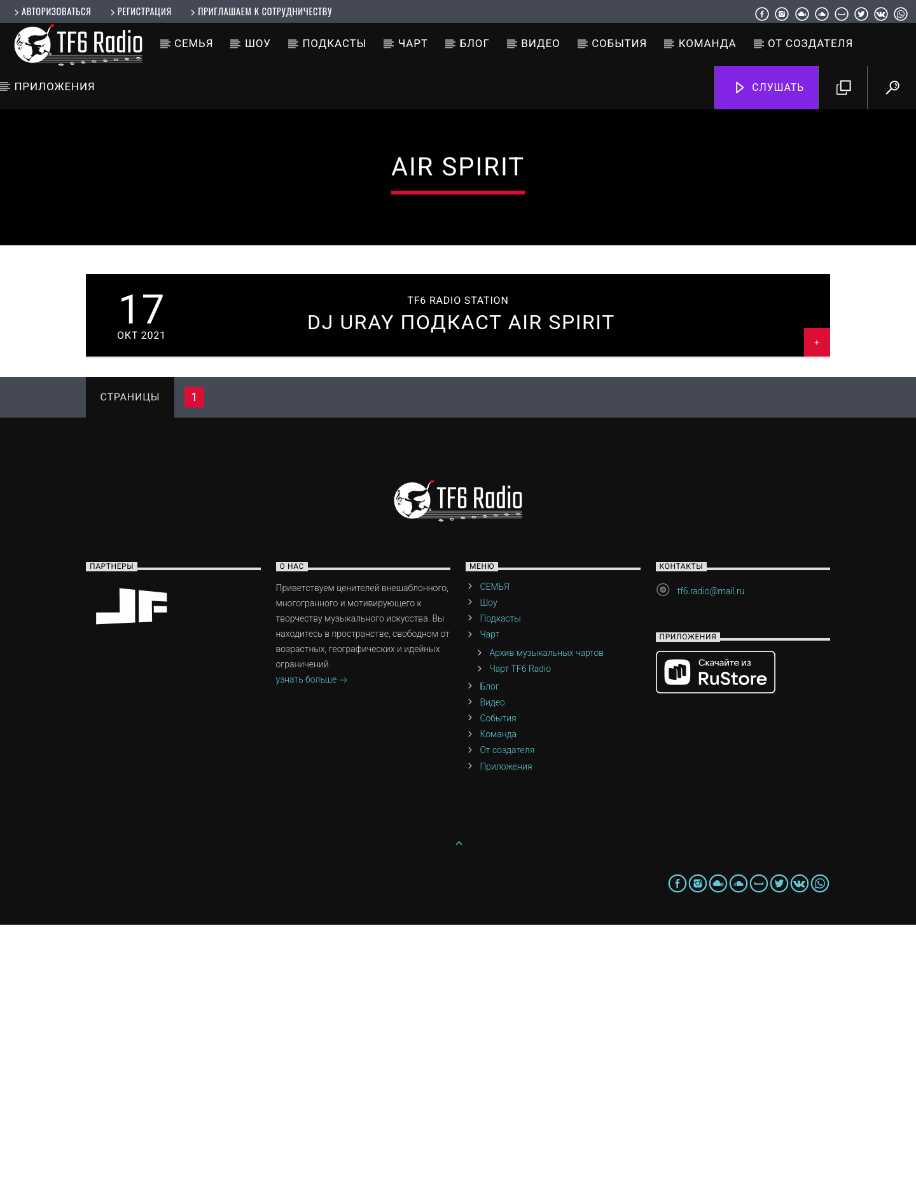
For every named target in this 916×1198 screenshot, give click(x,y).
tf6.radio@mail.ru (711, 864)
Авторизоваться (51, 11)
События (619, 43)
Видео (540, 43)
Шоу (258, 43)
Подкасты (334, 43)
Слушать (769, 88)
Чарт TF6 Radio (520, 942)
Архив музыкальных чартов (546, 926)
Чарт (413, 43)
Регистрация (140, 11)
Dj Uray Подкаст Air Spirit (461, 595)
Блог (474, 43)
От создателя (810, 43)
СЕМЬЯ (193, 43)
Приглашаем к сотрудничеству (260, 11)
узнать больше (312, 954)
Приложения (54, 86)
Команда (708, 43)
